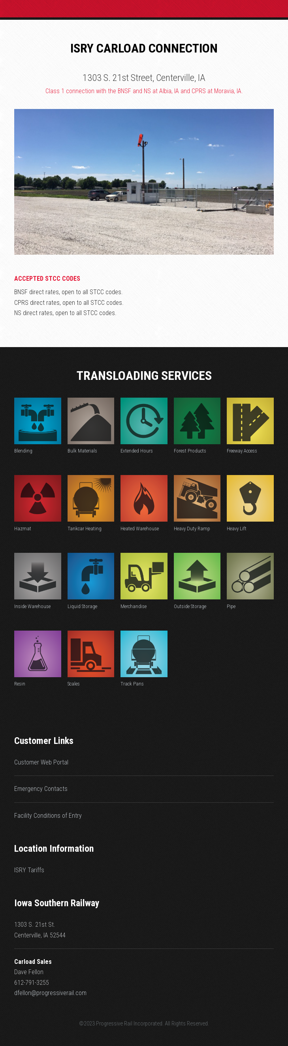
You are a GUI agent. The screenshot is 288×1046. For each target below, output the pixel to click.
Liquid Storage (82, 606)
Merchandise (133, 606)
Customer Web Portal (41, 762)
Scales (74, 684)
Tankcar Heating (85, 528)
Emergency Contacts (41, 788)
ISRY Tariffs (29, 870)
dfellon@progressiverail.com (50, 993)
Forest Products (190, 451)
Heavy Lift (237, 528)
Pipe (231, 606)
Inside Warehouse (32, 606)
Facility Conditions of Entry (48, 815)
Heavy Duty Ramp (192, 528)
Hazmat (22, 528)
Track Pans (132, 684)
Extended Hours (136, 451)
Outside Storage (190, 606)
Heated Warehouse (139, 528)
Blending (23, 451)
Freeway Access (242, 451)
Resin (19, 684)
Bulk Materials (82, 451)
